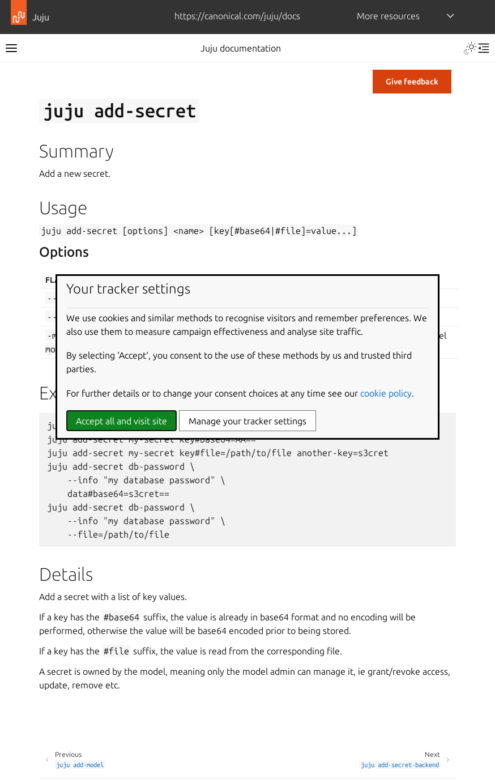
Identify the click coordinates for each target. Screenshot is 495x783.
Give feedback (412, 81)
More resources (388, 16)
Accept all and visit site (121, 421)
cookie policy (386, 393)
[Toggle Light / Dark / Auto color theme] (470, 48)
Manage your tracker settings (247, 421)
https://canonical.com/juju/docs (237, 16)
